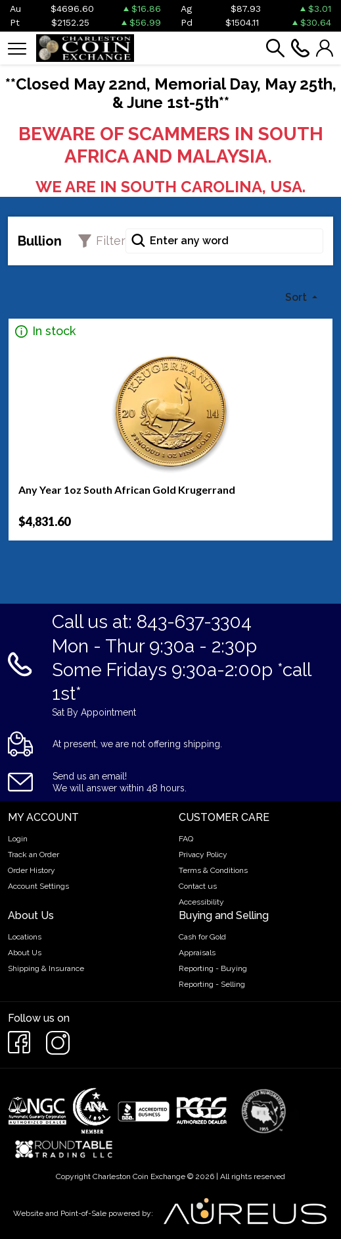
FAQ (186, 838)
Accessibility (201, 902)
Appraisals (197, 952)
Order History (31, 870)
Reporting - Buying (213, 968)
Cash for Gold (202, 936)
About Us (24, 952)
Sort (297, 297)
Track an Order (33, 854)
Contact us (198, 886)
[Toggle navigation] (17, 48)
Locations (24, 936)
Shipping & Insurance (46, 968)
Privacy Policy (203, 854)
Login (18, 838)
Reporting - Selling (212, 984)
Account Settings (38, 886)
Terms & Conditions (213, 870)
